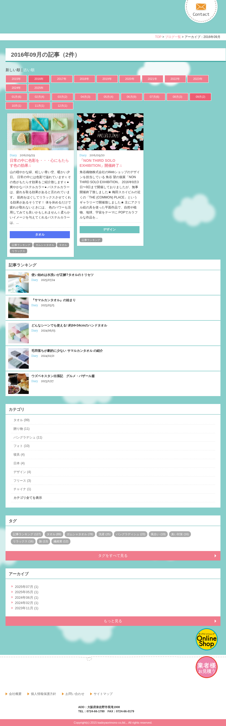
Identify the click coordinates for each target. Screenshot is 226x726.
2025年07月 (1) (26, 587)
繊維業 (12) (61, 541)
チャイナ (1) (22, 489)
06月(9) (131, 96)
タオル (63, 244)
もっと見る (113, 621)
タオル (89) (54, 534)
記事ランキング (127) (27, 534)
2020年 (129, 78)
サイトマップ (103, 694)
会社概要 (15, 694)
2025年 (39, 87)
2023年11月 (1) (26, 608)
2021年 (152, 78)
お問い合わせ (74, 694)
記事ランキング (21, 244)
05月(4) (108, 96)
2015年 (16, 78)
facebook (10, 673)
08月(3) (177, 96)
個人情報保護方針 (43, 694)
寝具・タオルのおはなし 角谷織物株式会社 (52, 21)
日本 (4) (19, 463)
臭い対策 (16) (180, 534)
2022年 (175, 78)
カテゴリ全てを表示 (27, 498)
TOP (158, 37)
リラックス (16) (23, 541)
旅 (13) (43, 541)
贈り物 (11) (21, 429)
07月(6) (154, 96)
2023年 (198, 78)
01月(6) (16, 96)
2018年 (84, 78)
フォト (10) (21, 446)
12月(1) (62, 105)
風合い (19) (158, 534)
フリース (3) (22, 481)
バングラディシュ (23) (130, 534)
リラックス (18, 251)
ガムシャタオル (45, 244)
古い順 (29, 70)
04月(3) (85, 96)
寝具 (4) (19, 454)
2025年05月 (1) (26, 592)
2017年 (61, 78)
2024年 (16, 87)
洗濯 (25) (104, 534)
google (21, 673)
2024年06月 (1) (26, 598)
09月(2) (200, 96)
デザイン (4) (22, 472)
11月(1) (39, 105)
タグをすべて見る (113, 555)
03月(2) (62, 96)
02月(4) (39, 96)
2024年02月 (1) (26, 603)
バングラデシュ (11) (27, 437)
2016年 (39, 78)
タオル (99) (21, 420)
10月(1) (16, 105)
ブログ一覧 (173, 37)
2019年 (107, 78)
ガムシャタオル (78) (80, 534)
